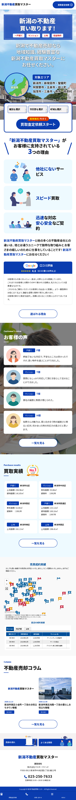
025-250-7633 (38, 776)
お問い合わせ (33, 795)
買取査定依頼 (8, 795)
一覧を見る (38, 443)
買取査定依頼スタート (38, 123)
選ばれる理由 (38, 314)
